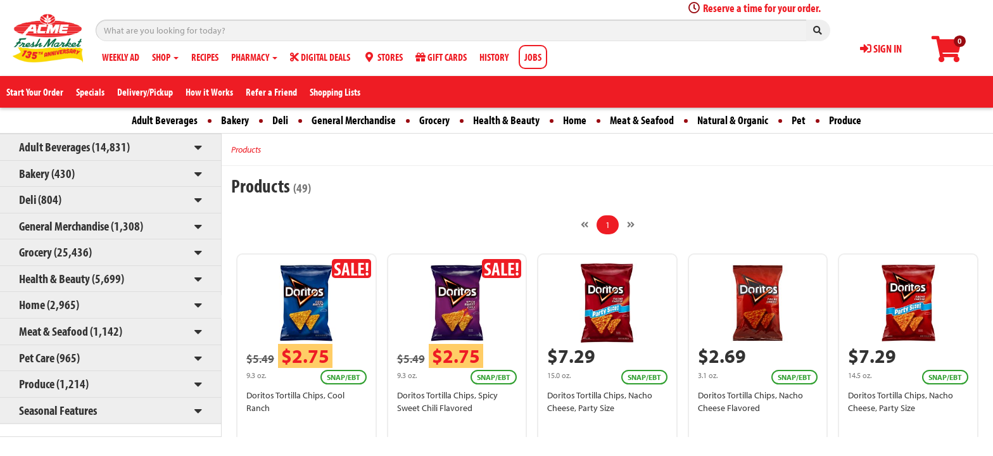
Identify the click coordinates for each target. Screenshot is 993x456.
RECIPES (204, 57)
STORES (383, 57)
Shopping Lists (335, 92)
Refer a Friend (271, 92)
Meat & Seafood (642, 120)
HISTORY (494, 57)
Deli (280, 120)
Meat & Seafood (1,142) (70, 331)
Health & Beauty (506, 120)
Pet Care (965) (49, 357)
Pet (799, 120)
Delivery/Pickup (145, 92)
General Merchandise (354, 120)
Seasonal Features (58, 410)
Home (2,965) (49, 304)
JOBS (532, 57)
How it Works (209, 92)
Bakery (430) (47, 173)
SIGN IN (881, 48)
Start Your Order (34, 92)
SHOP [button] (165, 57)
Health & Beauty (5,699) (71, 278)
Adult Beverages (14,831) (74, 147)
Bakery (235, 120)
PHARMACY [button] (254, 57)
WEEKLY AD (120, 57)
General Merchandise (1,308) (81, 226)
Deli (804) (40, 199)
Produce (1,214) (54, 383)
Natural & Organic (732, 120)
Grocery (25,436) (55, 252)
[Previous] (584, 224)
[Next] (630, 224)
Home (574, 120)
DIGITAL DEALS (320, 57)
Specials (90, 92)
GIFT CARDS (441, 57)
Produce (845, 120)
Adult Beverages (165, 120)
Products (246, 149)
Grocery (434, 120)
